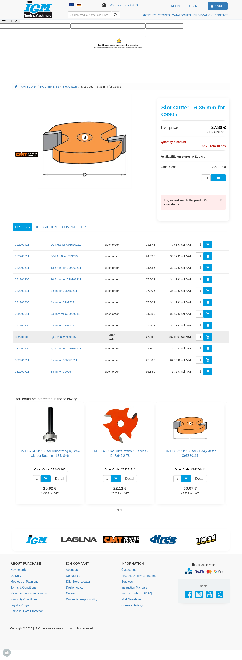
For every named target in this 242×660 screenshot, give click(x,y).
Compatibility (74, 220)
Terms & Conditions (23, 579)
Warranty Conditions (23, 591)
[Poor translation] (14, 20)
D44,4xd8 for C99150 (64, 249)
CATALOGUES (181, 15)
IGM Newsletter (131, 591)
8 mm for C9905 (61, 364)
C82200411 (22, 237)
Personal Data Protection (26, 602)
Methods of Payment (24, 574)
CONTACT (221, 15)
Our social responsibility (81, 591)
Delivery (16, 568)
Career (70, 585)
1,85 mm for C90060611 (66, 260)
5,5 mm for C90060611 (65, 306)
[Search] (115, 14)
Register (178, 6)
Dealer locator (75, 579)
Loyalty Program (21, 596)
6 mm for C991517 (62, 318)
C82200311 (22, 249)
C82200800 (22, 295)
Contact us (73, 568)
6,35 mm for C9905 (63, 329)
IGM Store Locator (77, 574)
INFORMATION (203, 15)
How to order (19, 562)
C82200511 (22, 260)
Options (22, 220)
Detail (59, 471)
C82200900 (22, 318)
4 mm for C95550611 (64, 283)
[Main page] (16, 86)
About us (71, 562)
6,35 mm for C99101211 (66, 341)
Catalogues (128, 562)
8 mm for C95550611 (64, 352)
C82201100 (22, 341)
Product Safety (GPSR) (136, 585)
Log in (192, 6)
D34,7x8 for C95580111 (66, 237)
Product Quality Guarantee (138, 568)
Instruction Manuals (133, 579)
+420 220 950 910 (128, 5)
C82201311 (22, 352)
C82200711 (22, 364)
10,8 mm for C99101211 (66, 272)
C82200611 (22, 306)
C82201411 (22, 283)
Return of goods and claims (28, 585)
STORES (164, 15)
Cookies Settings (132, 596)
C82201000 (22, 329)
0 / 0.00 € (217, 6)
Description (46, 220)
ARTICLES (149, 15)
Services (126, 574)
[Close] (221, 193)
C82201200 (22, 272)
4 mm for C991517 (62, 295)
